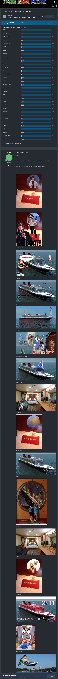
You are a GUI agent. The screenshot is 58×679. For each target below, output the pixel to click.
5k (9, 165)
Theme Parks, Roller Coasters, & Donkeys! (27, 17)
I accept (51, 676)
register (11, 143)
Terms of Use (5, 677)
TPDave (10, 15)
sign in (7, 143)
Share (41, 16)
